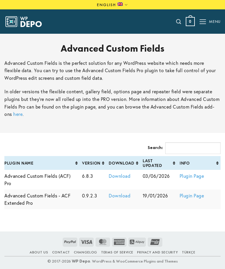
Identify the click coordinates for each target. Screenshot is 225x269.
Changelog (85, 252)
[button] (190, 21)
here (18, 114)
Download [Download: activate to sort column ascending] (121, 163)
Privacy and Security (157, 252)
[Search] (179, 22)
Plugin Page (192, 176)
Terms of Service (117, 252)
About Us (39, 252)
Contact (61, 252)
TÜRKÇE (188, 252)
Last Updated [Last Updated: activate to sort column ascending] (152, 163)
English (112, 5)
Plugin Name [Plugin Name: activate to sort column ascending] (19, 163)
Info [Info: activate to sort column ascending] (185, 163)
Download (119, 176)
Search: (184, 148)
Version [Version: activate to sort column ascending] (91, 163)
